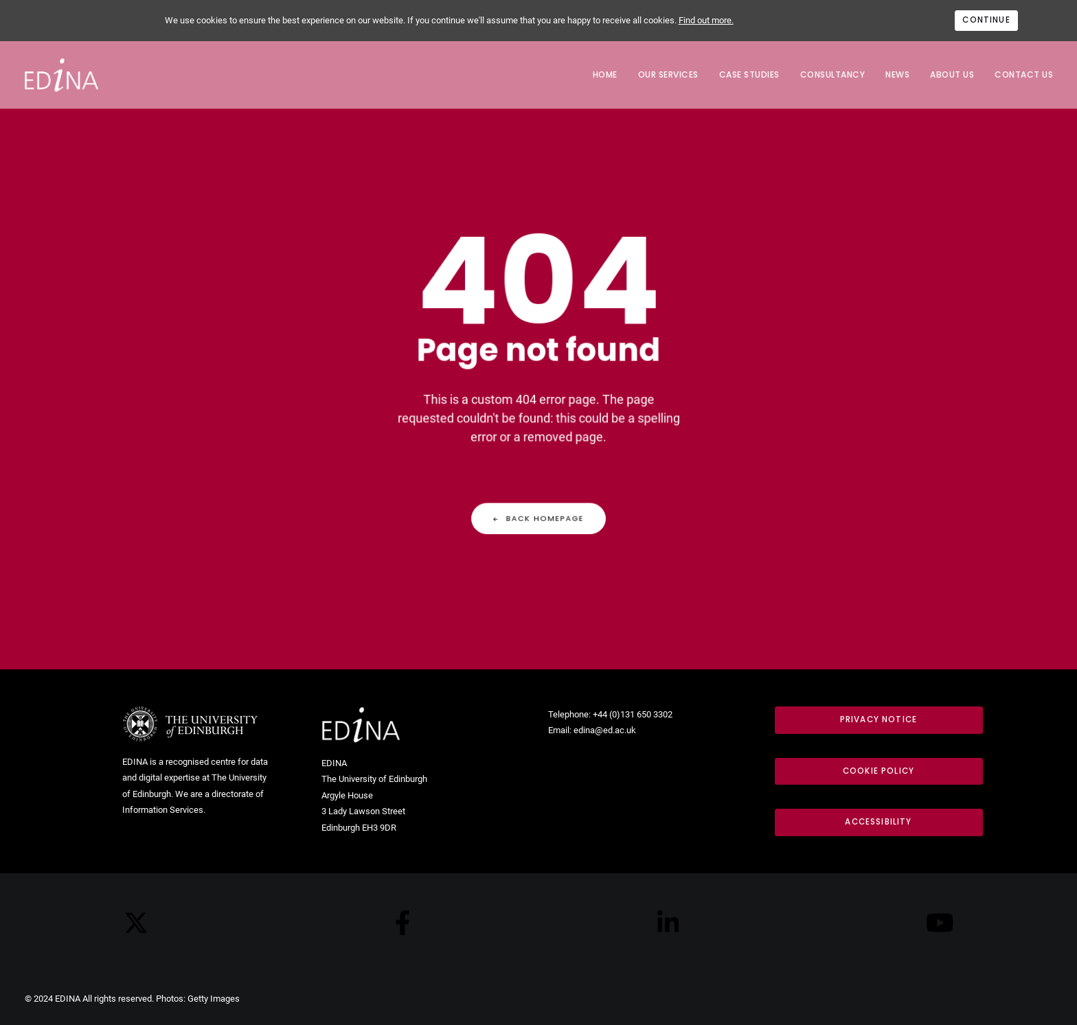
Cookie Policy (878, 770)
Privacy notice (878, 719)
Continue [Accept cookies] (986, 19)
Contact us (1024, 74)
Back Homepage (538, 510)
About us (952, 74)
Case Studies (749, 74)
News (897, 74)
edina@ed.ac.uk (605, 730)
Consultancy (832, 74)
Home (605, 74)
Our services (668, 74)
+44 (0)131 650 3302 (632, 714)
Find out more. (706, 20)
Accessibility (878, 821)
